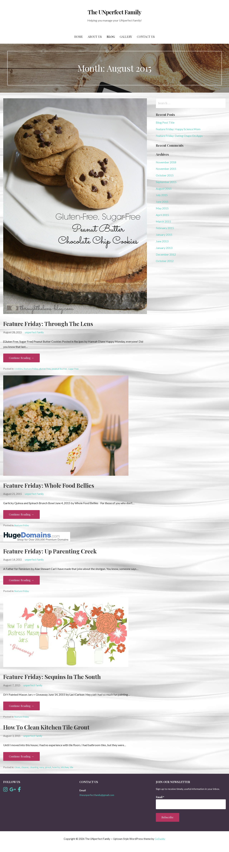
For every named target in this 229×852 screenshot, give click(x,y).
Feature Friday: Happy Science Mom (178, 129)
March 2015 (163, 221)
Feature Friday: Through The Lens (48, 323)
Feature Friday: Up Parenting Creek (50, 551)
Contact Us (146, 37)
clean (17, 767)
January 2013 (164, 247)
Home (78, 37)
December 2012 (166, 254)
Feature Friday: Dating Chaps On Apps (179, 135)
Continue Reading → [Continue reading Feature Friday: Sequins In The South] (21, 706)
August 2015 (164, 188)
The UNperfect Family (114, 12)
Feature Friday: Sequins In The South (52, 676)
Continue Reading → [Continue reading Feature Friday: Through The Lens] (21, 358)
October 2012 (165, 261)
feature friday (31, 368)
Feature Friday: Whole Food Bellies (48, 485)
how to (56, 767)
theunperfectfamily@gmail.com (96, 794)
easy (41, 767)
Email (160, 797)
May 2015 (162, 208)
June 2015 (162, 201)
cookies (18, 368)
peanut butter (59, 368)
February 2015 (165, 228)
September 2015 (166, 182)
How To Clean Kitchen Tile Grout (46, 727)
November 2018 (166, 162)
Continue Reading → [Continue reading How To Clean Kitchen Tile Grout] (21, 756)
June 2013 (162, 241)
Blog (111, 37)
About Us (95, 37)
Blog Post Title (165, 122)
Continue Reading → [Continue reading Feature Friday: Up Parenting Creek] (21, 580)
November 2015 (166, 168)
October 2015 (165, 175)
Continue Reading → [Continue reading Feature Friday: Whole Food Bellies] (21, 514)
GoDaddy (160, 838)
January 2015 (164, 234)
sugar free (73, 368)
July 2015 (162, 195)
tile (71, 767)
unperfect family (34, 332)
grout (48, 767)
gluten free (45, 368)
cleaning (34, 767)
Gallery (126, 37)
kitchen (65, 767)
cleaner (25, 767)
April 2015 (162, 215)
